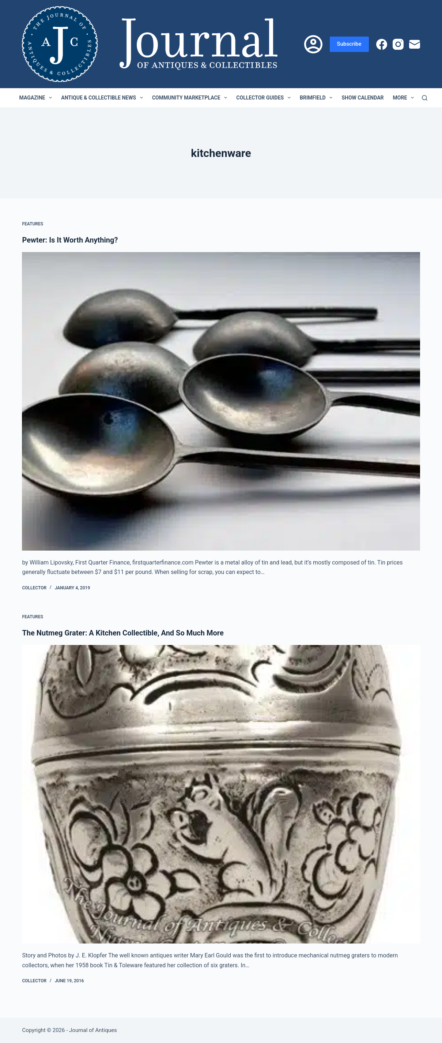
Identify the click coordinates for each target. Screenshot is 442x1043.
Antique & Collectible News (103, 97)
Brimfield (317, 97)
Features (32, 223)
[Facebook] (381, 44)
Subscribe (349, 44)
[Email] (414, 44)
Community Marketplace (191, 97)
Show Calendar (362, 98)
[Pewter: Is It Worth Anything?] (221, 401)
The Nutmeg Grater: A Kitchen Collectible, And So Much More (122, 633)
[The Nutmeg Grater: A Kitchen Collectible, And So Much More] (221, 794)
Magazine (37, 97)
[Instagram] (398, 44)
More (405, 97)
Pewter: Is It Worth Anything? (70, 240)
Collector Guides (265, 97)
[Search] (424, 98)
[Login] (313, 44)
